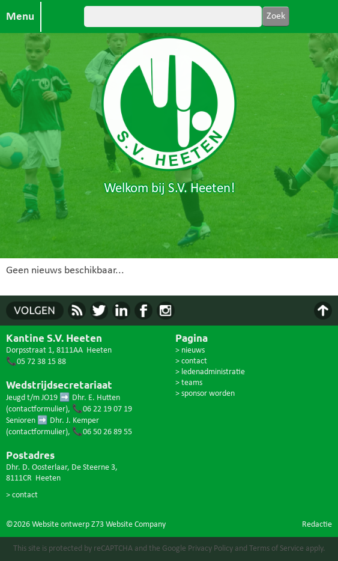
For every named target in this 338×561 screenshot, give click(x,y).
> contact (22, 495)
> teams (188, 382)
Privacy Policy (210, 548)
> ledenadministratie (210, 372)
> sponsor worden (205, 393)
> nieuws (190, 350)
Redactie (317, 524)
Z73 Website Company (128, 524)
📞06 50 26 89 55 (102, 432)
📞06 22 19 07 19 (102, 409)
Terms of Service (276, 548)
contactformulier (36, 409)
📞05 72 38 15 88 (36, 361)
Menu (20, 17)
